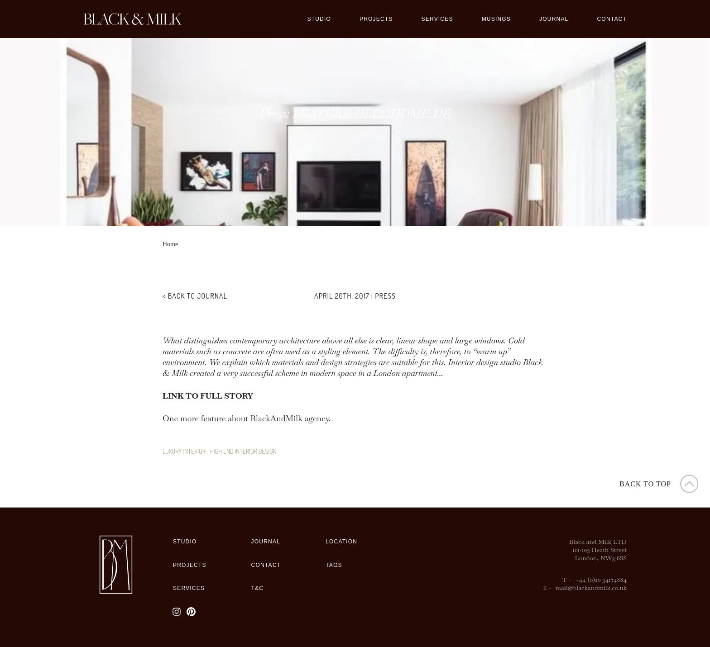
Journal (553, 19)
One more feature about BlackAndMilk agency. (247, 418)
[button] (660, 484)
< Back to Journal (195, 295)
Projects (376, 19)
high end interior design (243, 451)
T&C (257, 588)
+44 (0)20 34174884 (601, 580)
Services (437, 19)
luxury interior (184, 451)
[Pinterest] (191, 611)
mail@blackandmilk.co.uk (591, 588)
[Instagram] (176, 611)
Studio (319, 19)
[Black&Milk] (132, 19)
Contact (612, 19)
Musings (496, 19)
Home (170, 244)
